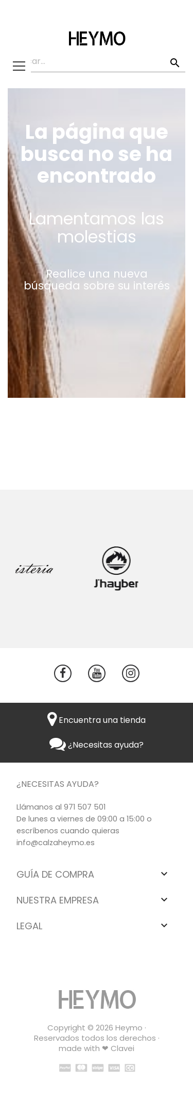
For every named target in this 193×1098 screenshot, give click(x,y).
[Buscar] (96, 61)
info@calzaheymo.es (55, 842)
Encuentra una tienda (96, 720)
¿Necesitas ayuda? (96, 745)
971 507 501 (85, 807)
